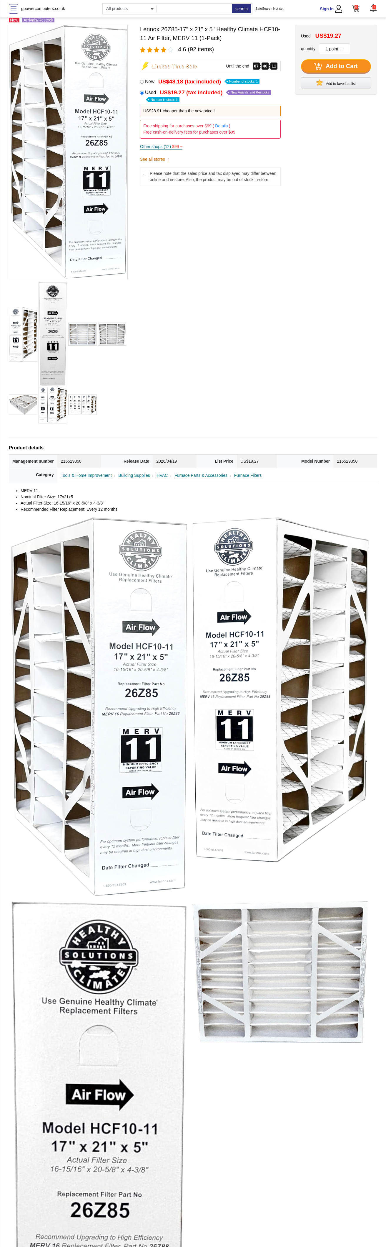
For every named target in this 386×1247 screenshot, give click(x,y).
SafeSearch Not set (269, 8)
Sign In (327, 8)
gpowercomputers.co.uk (43, 8)
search (241, 8)
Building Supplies (134, 475)
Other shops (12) (161, 146)
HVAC (162, 475)
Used (208, 95)
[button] (373, 8)
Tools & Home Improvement (86, 475)
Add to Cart (336, 66)
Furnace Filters (248, 475)
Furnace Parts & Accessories (200, 475)
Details (221, 126)
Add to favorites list (336, 82)
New (202, 81)
